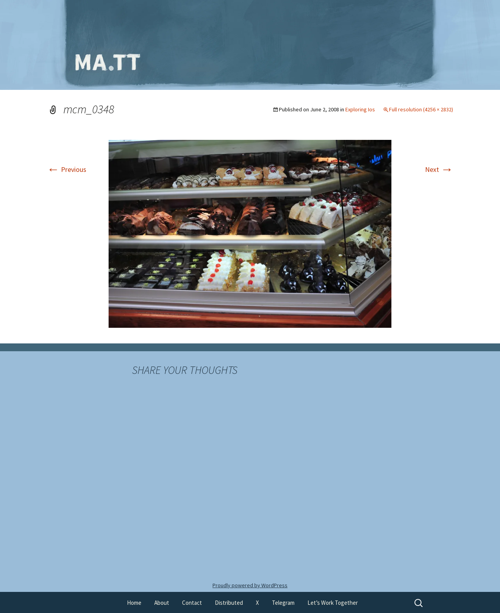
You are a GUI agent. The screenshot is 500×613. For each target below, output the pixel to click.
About (161, 602)
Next (439, 169)
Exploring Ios (360, 109)
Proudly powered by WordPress (250, 585)
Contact (192, 602)
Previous (66, 169)
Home (134, 602)
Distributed (229, 602)
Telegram (283, 602)
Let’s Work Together (332, 602)
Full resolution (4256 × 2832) (421, 109)
